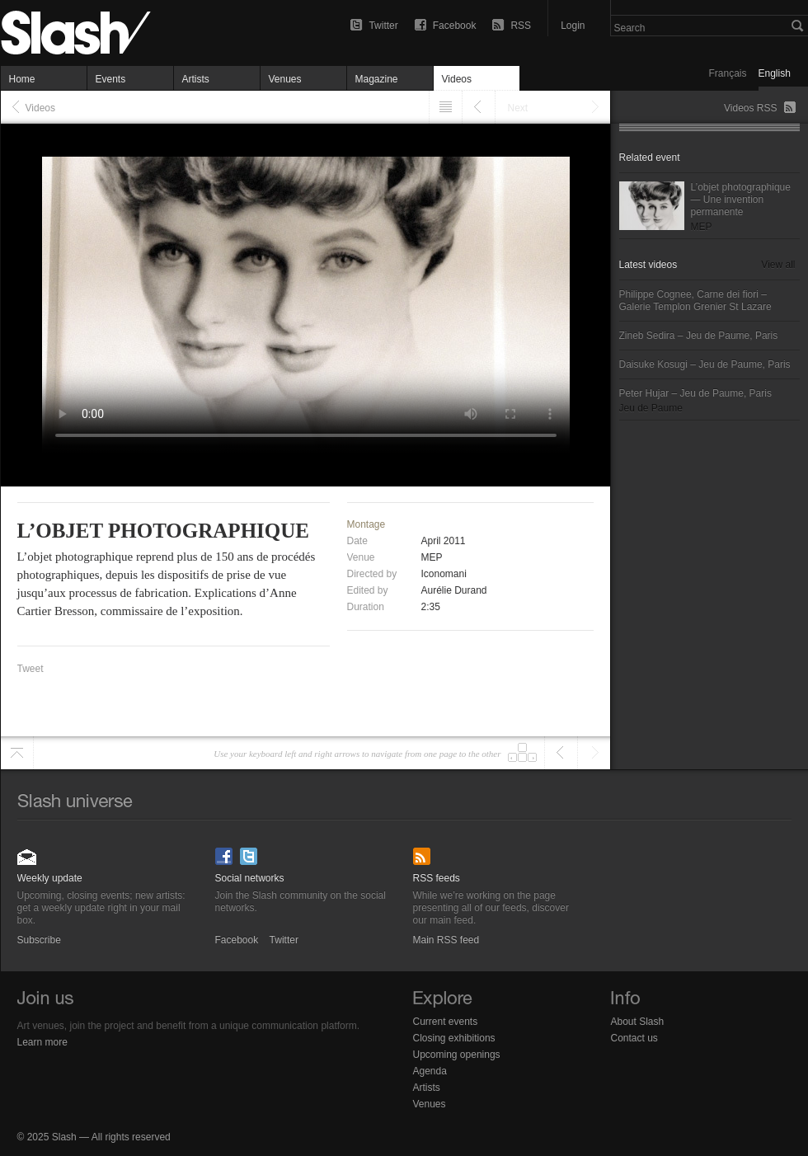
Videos (457, 79)
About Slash (638, 1021)
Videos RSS (750, 108)
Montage (366, 524)
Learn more (42, 1042)
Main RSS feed (423, 851)
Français (728, 73)
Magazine (376, 79)
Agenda (430, 1071)
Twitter (383, 25)
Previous (479, 107)
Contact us (634, 1038)
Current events (445, 1021)
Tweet (30, 668)
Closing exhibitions (454, 1038)
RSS (520, 25)
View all (778, 264)
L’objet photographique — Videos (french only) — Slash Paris (108, 33)
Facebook (455, 25)
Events (111, 79)
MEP (432, 557)
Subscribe (27, 851)
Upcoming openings (456, 1054)
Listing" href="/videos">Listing (446, 107)
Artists (195, 79)
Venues (285, 79)
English (775, 73)
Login (573, 25)
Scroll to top (17, 752)
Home (22, 79)
